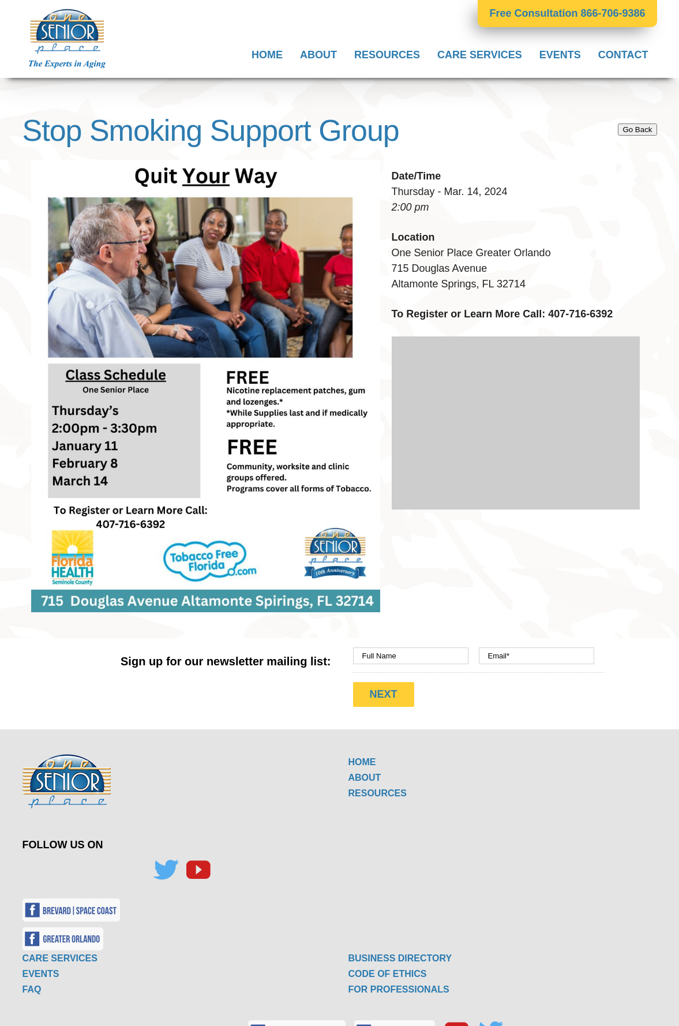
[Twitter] (165, 865)
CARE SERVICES (59, 953)
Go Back (637, 129)
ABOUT (364, 772)
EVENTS (40, 968)
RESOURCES (377, 788)
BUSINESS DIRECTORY (400, 953)
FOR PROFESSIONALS (398, 984)
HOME (362, 757)
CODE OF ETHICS (387, 968)
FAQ (32, 984)
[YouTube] (197, 865)
